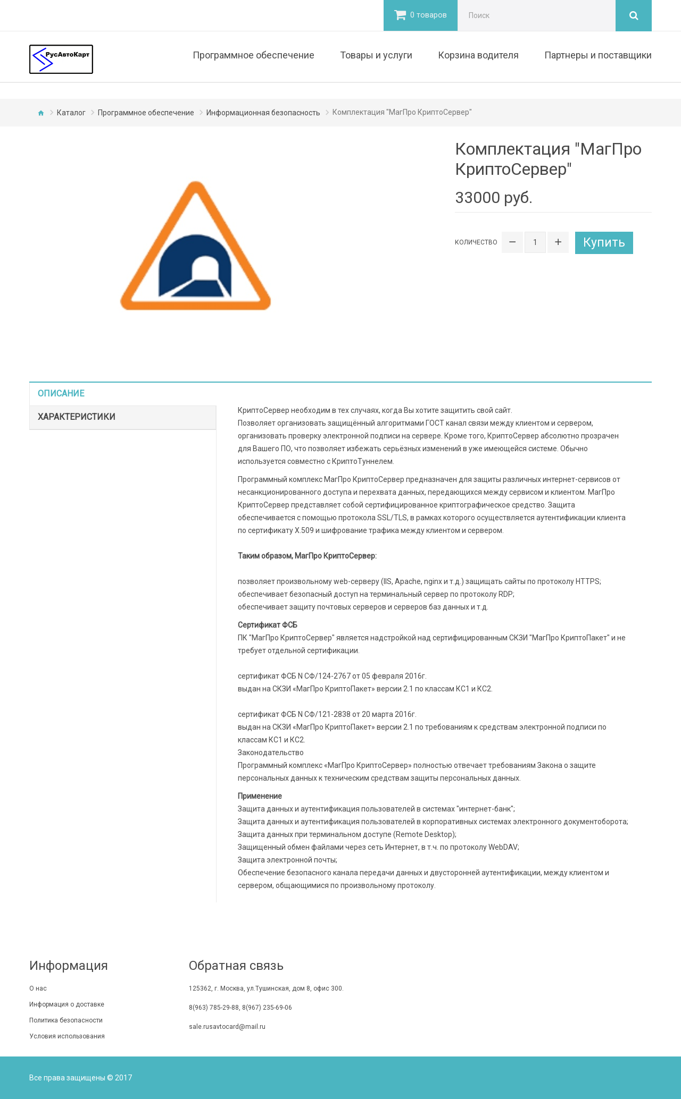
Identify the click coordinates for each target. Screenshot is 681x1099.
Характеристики (76, 417)
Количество (476, 242)
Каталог (71, 112)
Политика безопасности (66, 1020)
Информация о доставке (66, 1004)
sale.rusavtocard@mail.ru (227, 1026)
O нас (38, 988)
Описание (61, 393)
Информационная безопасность (263, 112)
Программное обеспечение (253, 55)
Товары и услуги (376, 55)
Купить (605, 242)
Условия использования (67, 1036)
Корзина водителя (478, 55)
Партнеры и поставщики (598, 55)
